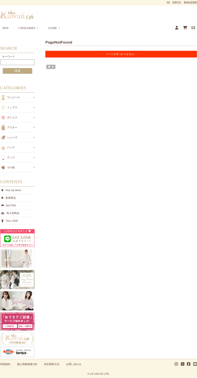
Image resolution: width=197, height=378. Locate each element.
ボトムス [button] (12, 117)
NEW (5, 28)
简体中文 (176, 2)
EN (168, 2)
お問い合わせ (73, 364)
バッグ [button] (11, 147)
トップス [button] (12, 107)
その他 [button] (11, 167)
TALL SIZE (12, 220)
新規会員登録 (190, 2)
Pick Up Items (13, 190)
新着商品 (11, 197)
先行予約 (11, 205)
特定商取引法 (51, 364)
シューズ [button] (12, 137)
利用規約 (5, 364)
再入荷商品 (12, 213)
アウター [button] (12, 127)
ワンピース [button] (13, 97)
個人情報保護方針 (27, 364)
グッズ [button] (11, 157)
